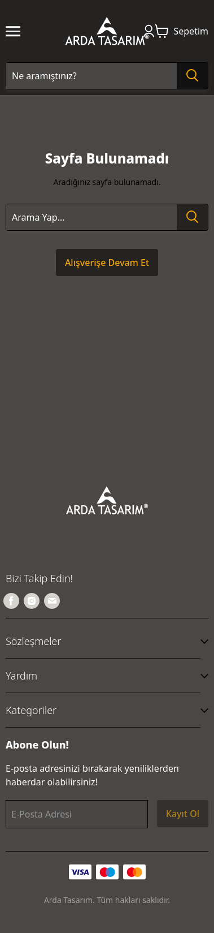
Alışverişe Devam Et (107, 262)
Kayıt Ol (182, 813)
